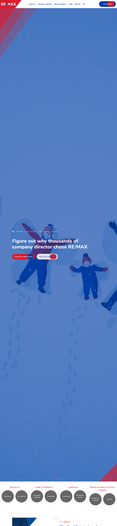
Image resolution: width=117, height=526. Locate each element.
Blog (70, 4)
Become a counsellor (45, 4)
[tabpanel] (58, 245)
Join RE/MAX (107, 4)
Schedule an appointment (22, 257)
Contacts (77, 4)
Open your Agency (60, 4)
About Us (32, 4)
